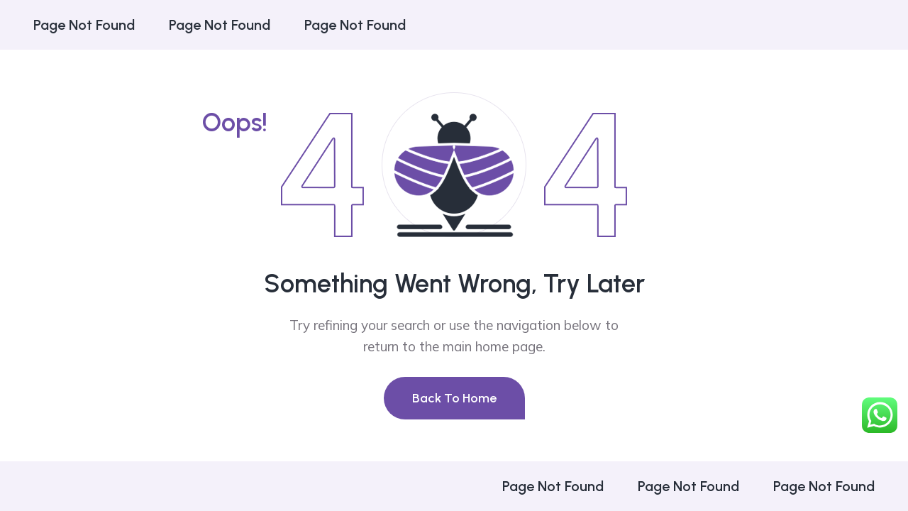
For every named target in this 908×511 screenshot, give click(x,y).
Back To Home (454, 398)
